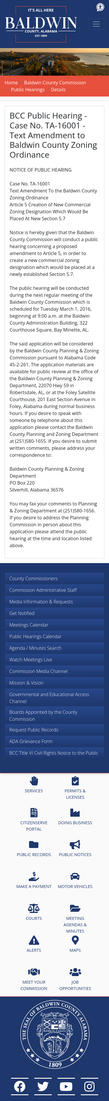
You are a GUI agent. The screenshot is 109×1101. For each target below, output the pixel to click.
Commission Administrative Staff (43, 590)
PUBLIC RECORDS (34, 848)
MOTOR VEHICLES (75, 880)
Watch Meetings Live (30, 659)
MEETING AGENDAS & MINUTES (75, 918)
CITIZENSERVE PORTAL (33, 820)
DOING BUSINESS (75, 816)
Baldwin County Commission (55, 82)
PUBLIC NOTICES (75, 848)
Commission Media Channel (38, 671)
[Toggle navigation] (96, 24)
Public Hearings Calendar (35, 636)
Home (11, 82)
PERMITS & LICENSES (75, 788)
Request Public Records (33, 730)
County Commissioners (33, 578)
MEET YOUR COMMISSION (34, 979)
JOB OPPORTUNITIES (75, 979)
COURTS (34, 912)
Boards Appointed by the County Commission (43, 715)
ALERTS (34, 944)
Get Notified (22, 613)
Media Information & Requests (41, 601)
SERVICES (34, 785)
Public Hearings (28, 89)
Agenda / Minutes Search (35, 648)
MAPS (75, 944)
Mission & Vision (26, 683)
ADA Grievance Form (30, 741)
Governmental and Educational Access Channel (49, 698)
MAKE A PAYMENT (33, 880)
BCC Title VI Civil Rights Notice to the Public (53, 753)
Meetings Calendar (28, 625)
